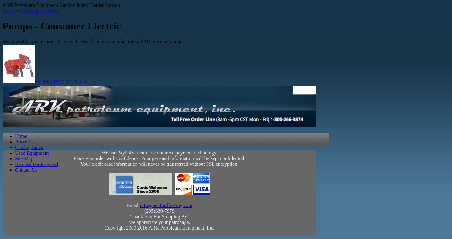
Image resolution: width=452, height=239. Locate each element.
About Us (25, 141)
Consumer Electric (39, 10)
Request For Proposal (36, 164)
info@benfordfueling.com (166, 205)
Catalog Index (29, 147)
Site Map (24, 158)
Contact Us (26, 170)
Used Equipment (32, 153)
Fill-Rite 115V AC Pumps (61, 81)
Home (9, 10)
